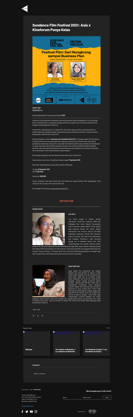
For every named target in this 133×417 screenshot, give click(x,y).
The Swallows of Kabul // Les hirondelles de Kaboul (96, 350)
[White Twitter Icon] (27, 411)
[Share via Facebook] (33, 316)
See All (108, 328)
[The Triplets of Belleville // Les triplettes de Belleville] (66, 338)
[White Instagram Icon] (36, 411)
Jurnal (34, 309)
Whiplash (28, 349)
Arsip (38, 309)
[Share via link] (42, 316)
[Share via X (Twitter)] (38, 316)
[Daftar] (107, 398)
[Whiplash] (36, 338)
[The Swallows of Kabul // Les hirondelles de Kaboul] (96, 338)
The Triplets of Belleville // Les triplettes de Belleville (65, 350)
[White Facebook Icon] (22, 411)
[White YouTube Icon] (31, 411)
